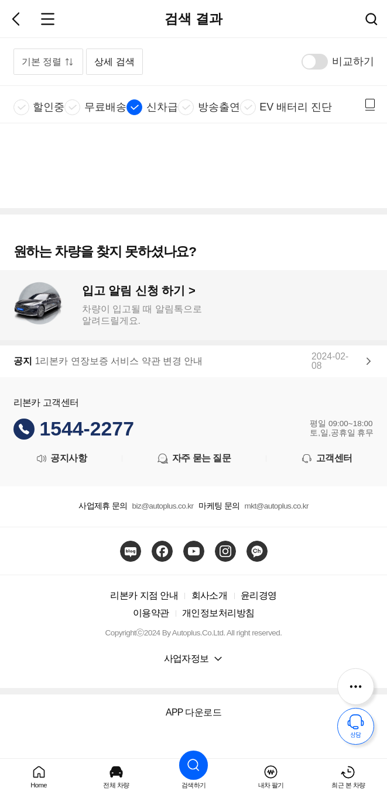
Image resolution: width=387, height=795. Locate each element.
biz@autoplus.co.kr (163, 506)
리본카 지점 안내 (144, 595)
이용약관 (151, 613)
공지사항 (61, 458)
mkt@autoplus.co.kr (277, 506)
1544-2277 (87, 428)
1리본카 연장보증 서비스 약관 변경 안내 (119, 361)
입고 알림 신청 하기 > (139, 290)
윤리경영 (259, 595)
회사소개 (209, 595)
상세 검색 (114, 62)
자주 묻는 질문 (193, 458)
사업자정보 (186, 658)
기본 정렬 (41, 62)
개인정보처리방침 (218, 613)
